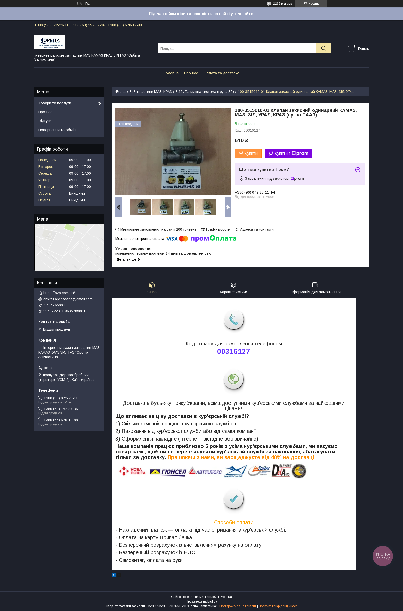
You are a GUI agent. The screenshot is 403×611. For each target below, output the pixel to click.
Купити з (291, 153)
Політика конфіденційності (278, 606)
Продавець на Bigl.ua (201, 601)
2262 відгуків (282, 3)
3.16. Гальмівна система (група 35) (205, 91)
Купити (251, 153)
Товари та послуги (54, 103)
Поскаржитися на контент (237, 606)
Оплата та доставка (221, 73)
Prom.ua (226, 597)
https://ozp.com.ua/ (59, 293)
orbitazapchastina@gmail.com (68, 299)
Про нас (191, 73)
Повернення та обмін (57, 130)
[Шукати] (323, 48)
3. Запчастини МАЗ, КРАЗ (151, 91)
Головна (171, 73)
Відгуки (44, 121)
